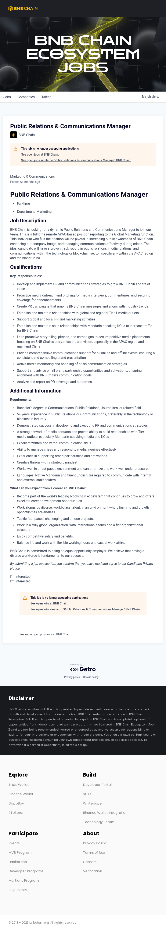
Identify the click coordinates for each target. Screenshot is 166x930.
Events (14, 843)
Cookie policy (90, 677)
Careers (90, 861)
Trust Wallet (18, 784)
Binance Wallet (20, 794)
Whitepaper (93, 803)
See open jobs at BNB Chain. (40, 154)
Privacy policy (72, 677)
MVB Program (20, 852)
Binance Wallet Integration (105, 812)
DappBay (16, 803)
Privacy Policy (94, 843)
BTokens (15, 812)
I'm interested (20, 577)
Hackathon (17, 861)
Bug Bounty (17, 889)
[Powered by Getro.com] (83, 667)
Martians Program (23, 880)
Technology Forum (98, 822)
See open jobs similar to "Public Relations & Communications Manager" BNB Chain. (76, 160)
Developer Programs (25, 871)
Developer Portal (97, 784)
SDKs (87, 794)
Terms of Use (94, 852)
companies (26, 97)
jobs (7, 97)
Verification (92, 871)
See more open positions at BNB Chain (44, 634)
